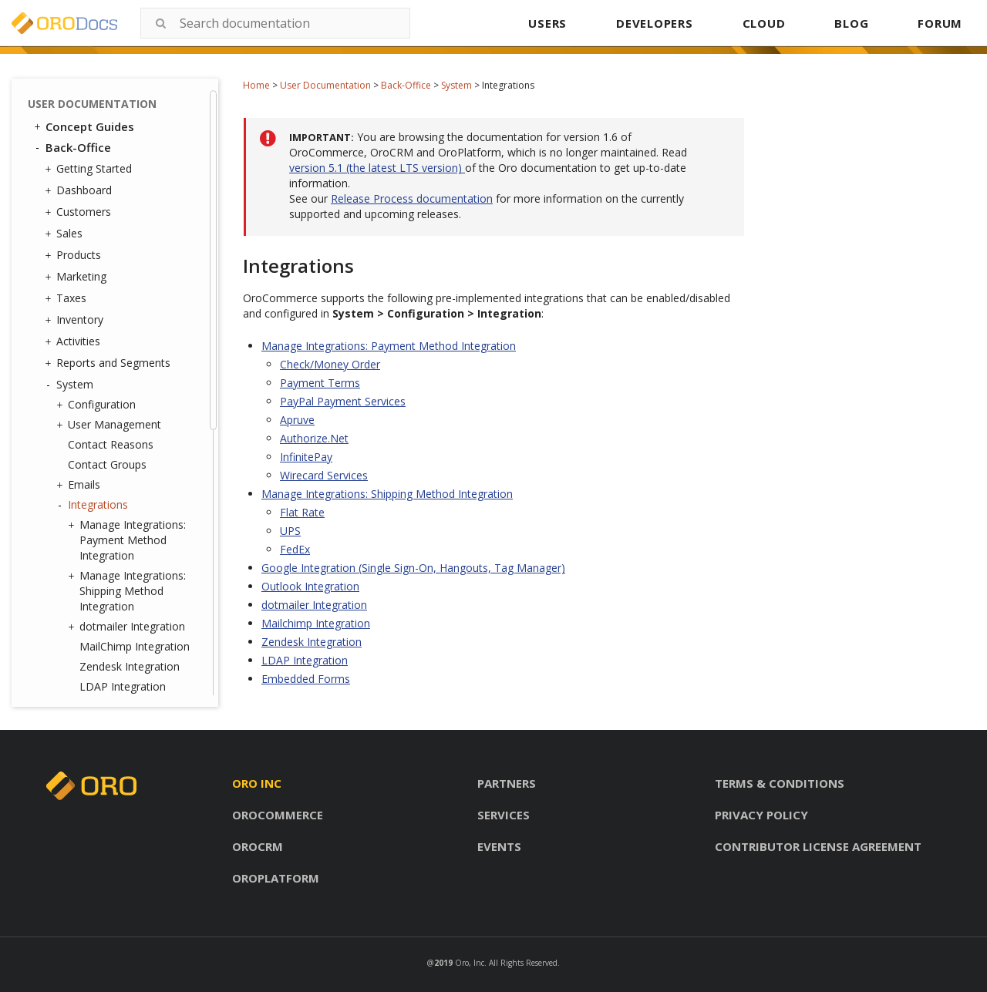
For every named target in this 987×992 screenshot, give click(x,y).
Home (256, 85)
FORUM (940, 23)
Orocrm (257, 846)
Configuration (98, 404)
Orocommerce (277, 814)
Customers (80, 212)
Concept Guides (83, 126)
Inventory (76, 320)
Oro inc (256, 783)
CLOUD (764, 23)
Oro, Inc (469, 962)
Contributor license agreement (818, 846)
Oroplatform (275, 878)
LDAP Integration (122, 686)
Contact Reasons (110, 444)
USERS (547, 23)
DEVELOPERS (654, 23)
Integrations (94, 505)
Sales (66, 233)
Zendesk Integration (129, 666)
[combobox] (275, 23)
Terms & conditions (779, 783)
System (456, 85)
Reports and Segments (109, 363)
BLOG (851, 23)
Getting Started (90, 169)
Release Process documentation (412, 198)
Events (499, 846)
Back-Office (406, 85)
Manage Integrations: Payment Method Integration (129, 540)
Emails (80, 485)
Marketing (77, 276)
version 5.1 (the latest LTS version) (377, 167)
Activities (74, 341)
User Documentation (325, 85)
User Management (110, 424)
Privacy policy (761, 814)
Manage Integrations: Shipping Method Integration (129, 591)
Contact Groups (107, 464)
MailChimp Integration (134, 646)
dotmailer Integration (128, 626)
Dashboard (80, 190)
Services (503, 814)
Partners (506, 783)
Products (75, 255)
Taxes (67, 298)
